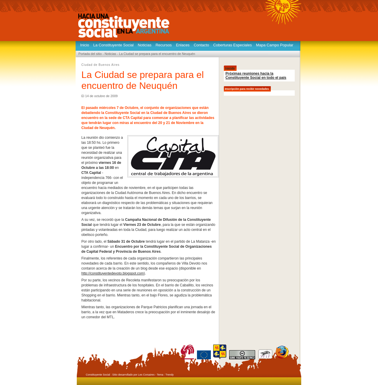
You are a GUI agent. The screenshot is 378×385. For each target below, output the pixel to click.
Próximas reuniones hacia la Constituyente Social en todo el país (256, 75)
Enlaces (183, 45)
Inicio (84, 45)
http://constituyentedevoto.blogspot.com (113, 273)
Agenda (230, 68)
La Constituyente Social (113, 45)
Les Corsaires (146, 374)
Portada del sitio (90, 54)
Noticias (144, 45)
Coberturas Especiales (232, 45)
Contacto (201, 45)
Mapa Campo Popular (274, 45)
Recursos (164, 45)
